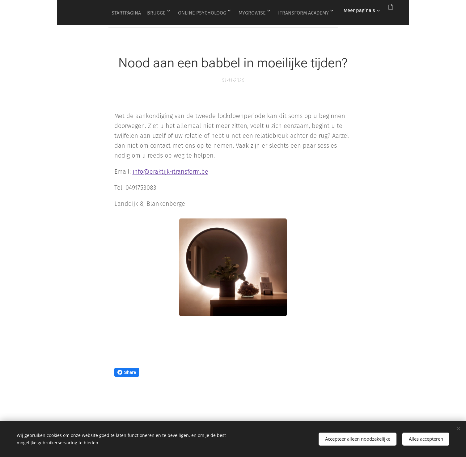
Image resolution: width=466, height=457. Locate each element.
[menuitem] (142, 12)
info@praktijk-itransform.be (170, 171)
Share (126, 372)
